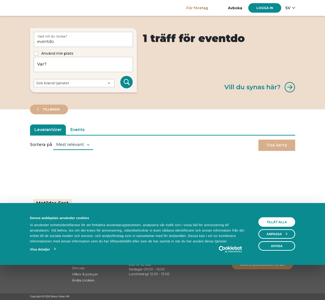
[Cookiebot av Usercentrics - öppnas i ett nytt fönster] (230, 280)
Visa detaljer (40, 280)
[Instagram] (284, 297)
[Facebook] (276, 297)
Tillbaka (51, 109)
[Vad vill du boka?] (83, 39)
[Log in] (264, 8)
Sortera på (41, 144)
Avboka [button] (235, 8)
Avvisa (277, 277)
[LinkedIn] (293, 297)
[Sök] (126, 82)
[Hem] (45, 8)
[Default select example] (74, 83)
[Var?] (83, 64)
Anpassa (277, 265)
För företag (197, 8)
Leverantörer (48, 129)
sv (287, 8)
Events (77, 129)
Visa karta (277, 145)
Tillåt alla (277, 253)
